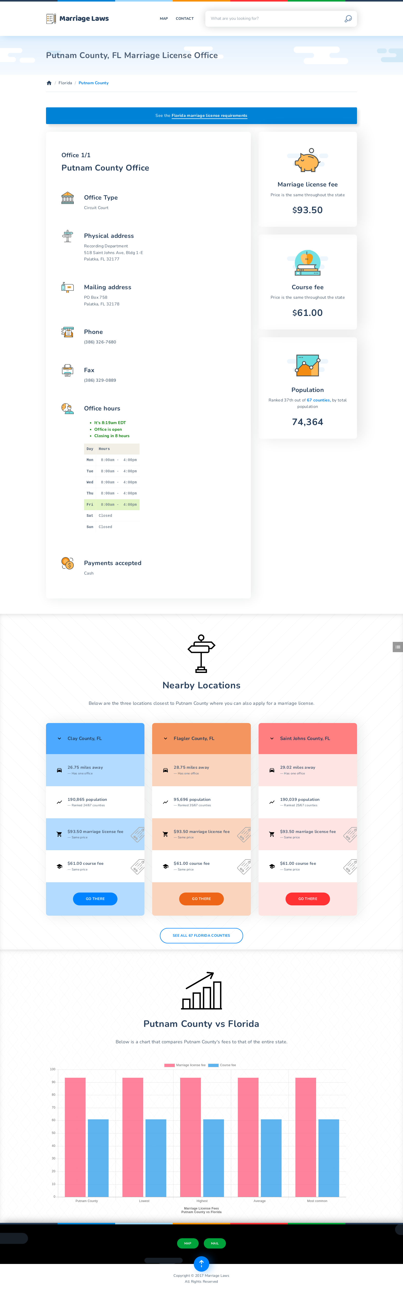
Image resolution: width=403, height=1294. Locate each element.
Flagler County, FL (194, 738)
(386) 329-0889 (100, 380)
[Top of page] (201, 1264)
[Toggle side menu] (398, 647)
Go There (95, 898)
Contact (185, 18)
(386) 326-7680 (100, 342)
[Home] (49, 83)
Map (164, 18)
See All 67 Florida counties (201, 935)
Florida (65, 83)
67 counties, (319, 400)
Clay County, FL (85, 738)
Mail (215, 1243)
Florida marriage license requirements (210, 115)
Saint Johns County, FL (305, 738)
